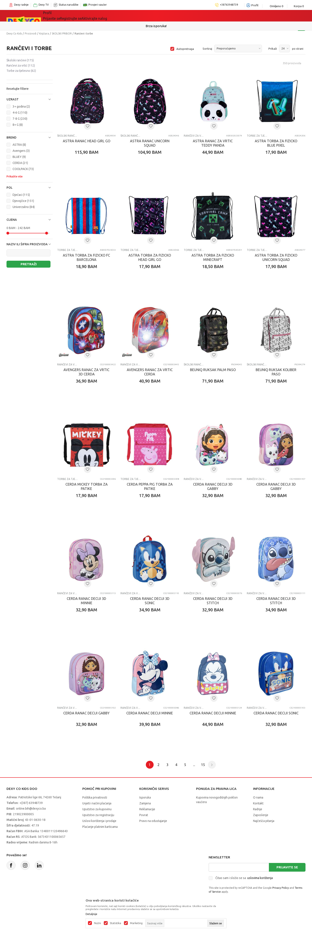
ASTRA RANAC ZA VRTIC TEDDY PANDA (213, 143)
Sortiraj (207, 48)
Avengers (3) (21, 150)
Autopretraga (185, 48)
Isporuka (145, 797)
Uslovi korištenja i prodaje (99, 821)
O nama (258, 797)
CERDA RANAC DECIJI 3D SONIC (149, 601)
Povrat (143, 815)
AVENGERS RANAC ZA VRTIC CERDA (150, 372)
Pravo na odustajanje (153, 821)
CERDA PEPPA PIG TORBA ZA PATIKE (150, 486)
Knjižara (44, 33)
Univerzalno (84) (24, 207)
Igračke (88, 16)
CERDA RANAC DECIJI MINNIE (149, 713)
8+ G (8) (18, 124)
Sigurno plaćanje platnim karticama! (156, 26)
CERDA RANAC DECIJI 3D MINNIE (86, 601)
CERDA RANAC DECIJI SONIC (276, 713)
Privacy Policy (280, 887)
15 (203, 765)
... (194, 765)
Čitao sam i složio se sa (244, 877)
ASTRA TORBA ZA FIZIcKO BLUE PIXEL (276, 143)
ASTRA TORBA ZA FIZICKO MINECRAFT (213, 257)
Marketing (136, 923)
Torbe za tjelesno (21, 70)
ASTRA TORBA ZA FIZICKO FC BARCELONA (86, 257)
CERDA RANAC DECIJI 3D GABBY (212, 486)
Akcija (138, 16)
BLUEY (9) (19, 157)
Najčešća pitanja (263, 821)
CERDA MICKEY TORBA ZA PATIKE (86, 486)
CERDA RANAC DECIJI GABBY (86, 713)
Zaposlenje (260, 815)
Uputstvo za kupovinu (97, 809)
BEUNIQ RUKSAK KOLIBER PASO (276, 372)
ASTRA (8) (19, 144)
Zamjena (145, 803)
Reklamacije (147, 809)
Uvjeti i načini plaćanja (96, 803)
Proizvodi (30, 33)
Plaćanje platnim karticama (100, 826)
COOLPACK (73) (23, 169)
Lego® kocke (114, 16)
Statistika (115, 923)
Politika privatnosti (94, 797)
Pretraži (29, 264)
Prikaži (272, 48)
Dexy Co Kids (14, 33)
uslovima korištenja (260, 878)
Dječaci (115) (21, 194)
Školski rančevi (20, 60)
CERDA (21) (20, 163)
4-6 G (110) (20, 112)
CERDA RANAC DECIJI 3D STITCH (212, 601)
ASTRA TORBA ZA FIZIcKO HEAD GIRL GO (149, 257)
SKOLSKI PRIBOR (62, 33)
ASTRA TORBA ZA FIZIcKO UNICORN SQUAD (276, 257)
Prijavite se (287, 867)
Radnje (257, 809)
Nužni (97, 923)
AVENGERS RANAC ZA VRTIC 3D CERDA (86, 372)
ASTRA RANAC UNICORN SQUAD (149, 143)
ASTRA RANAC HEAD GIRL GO (86, 141)
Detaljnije (91, 914)
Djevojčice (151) (23, 201)
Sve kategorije (61, 16)
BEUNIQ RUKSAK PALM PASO (213, 370)
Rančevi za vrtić (20, 65)
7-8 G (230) (20, 118)
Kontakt (258, 803)
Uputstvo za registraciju (98, 815)
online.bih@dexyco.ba (31, 808)
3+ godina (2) (21, 106)
